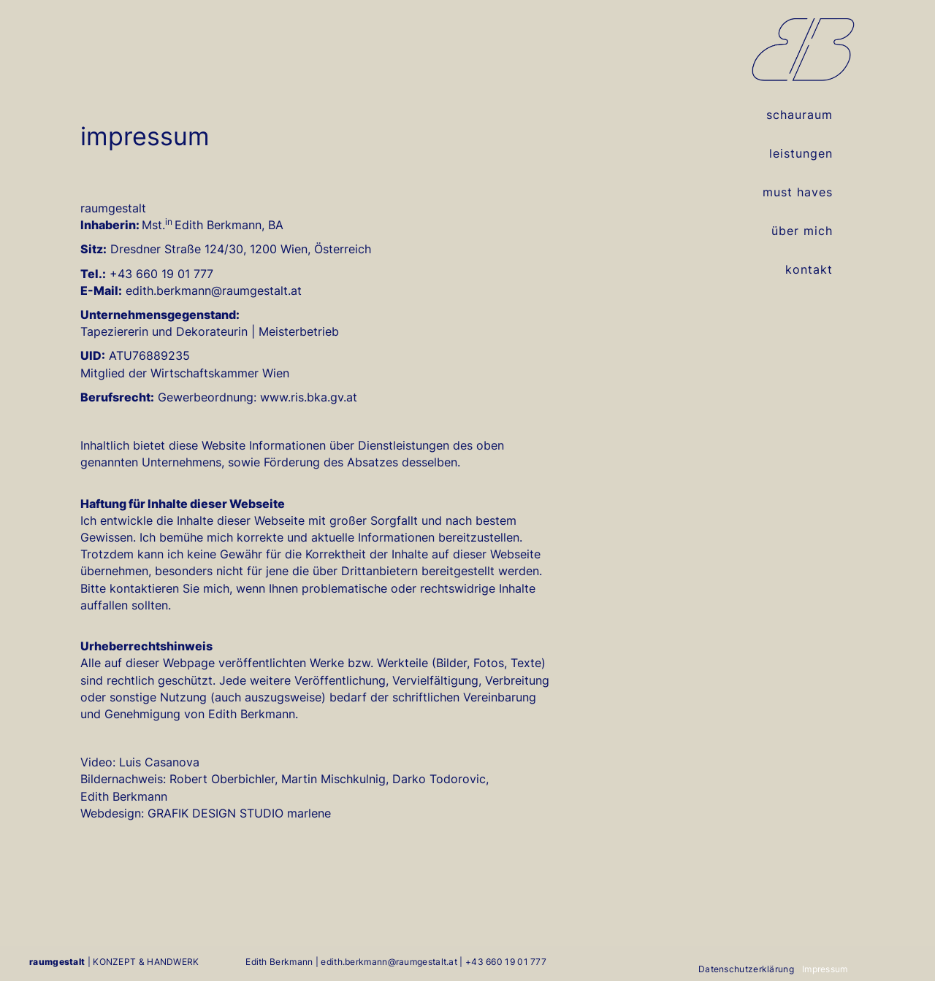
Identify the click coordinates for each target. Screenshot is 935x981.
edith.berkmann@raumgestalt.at (389, 961)
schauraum (799, 114)
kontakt (809, 269)
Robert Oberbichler (222, 779)
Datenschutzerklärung (746, 969)
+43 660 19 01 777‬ (505, 961)
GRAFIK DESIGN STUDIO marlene (239, 813)
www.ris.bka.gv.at (308, 397)
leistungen (801, 153)
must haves (798, 192)
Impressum (825, 969)
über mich (802, 230)
